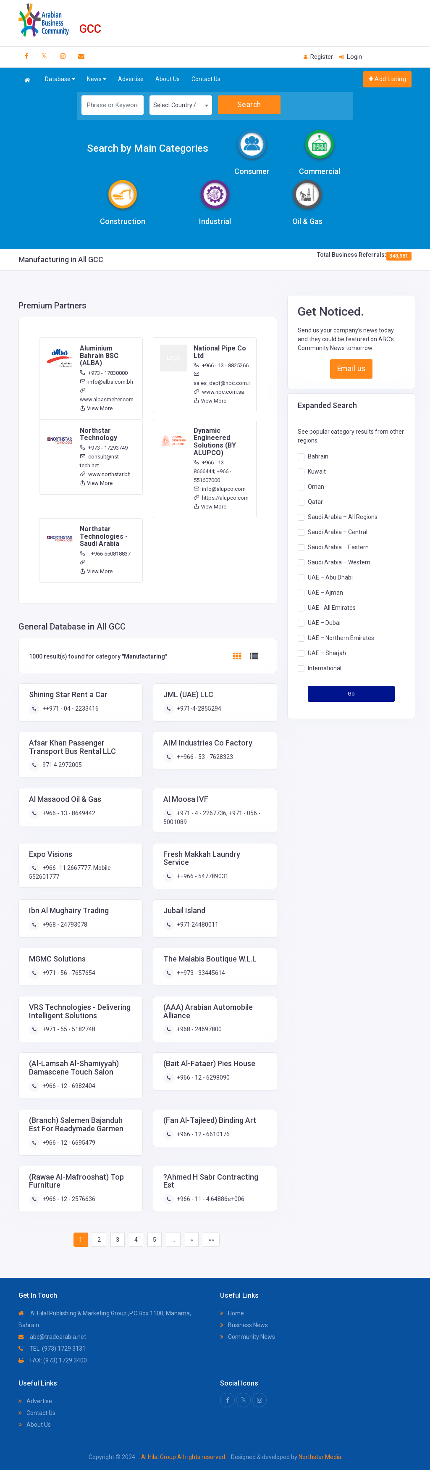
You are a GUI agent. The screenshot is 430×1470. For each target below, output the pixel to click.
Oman (316, 486)
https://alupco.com (221, 498)
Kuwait (317, 471)
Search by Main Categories (147, 148)
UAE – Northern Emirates (341, 638)
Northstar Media (319, 1457)
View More (96, 408)
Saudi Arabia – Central (337, 532)
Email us (351, 368)
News (96, 79)
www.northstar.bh (105, 474)
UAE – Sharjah (327, 653)
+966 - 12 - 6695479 (68, 1142)
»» (211, 1239)
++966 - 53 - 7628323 (204, 756)
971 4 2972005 (61, 764)
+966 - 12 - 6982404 (68, 1086)
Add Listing (387, 79)
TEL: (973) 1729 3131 (52, 1348)
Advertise (131, 79)
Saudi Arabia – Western (339, 562)
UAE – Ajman (325, 592)
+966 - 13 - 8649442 (68, 813)
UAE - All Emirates (332, 607)
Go (351, 693)
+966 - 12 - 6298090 (203, 1077)
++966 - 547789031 (202, 876)
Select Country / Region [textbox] (182, 105)
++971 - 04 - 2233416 (70, 708)
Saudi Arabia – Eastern (338, 547)
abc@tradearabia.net (52, 1336)
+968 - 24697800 (199, 1029)
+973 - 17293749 (104, 448)
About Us (167, 79)
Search (249, 104)
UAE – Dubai (324, 622)
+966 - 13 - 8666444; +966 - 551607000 (212, 471)
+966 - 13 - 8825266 (221, 365)
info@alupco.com (220, 489)
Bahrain (318, 456)
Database (60, 79)
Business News (244, 1325)
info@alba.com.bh (106, 382)
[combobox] (180, 105)
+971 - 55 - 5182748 (68, 1029)
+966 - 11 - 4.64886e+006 (210, 1199)
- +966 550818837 (105, 554)
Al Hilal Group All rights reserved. (184, 1457)
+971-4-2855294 (198, 708)
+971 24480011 (197, 924)
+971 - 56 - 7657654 (68, 972)
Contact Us (205, 79)
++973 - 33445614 (200, 972)
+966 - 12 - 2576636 (68, 1199)
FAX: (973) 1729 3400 (52, 1360)
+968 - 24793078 (64, 924)
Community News (247, 1336)
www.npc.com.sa (219, 392)
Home (232, 1313)
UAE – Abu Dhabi (330, 577)
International (324, 668)
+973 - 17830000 (104, 373)
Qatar (315, 501)
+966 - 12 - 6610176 (203, 1134)
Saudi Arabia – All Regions (343, 517)
